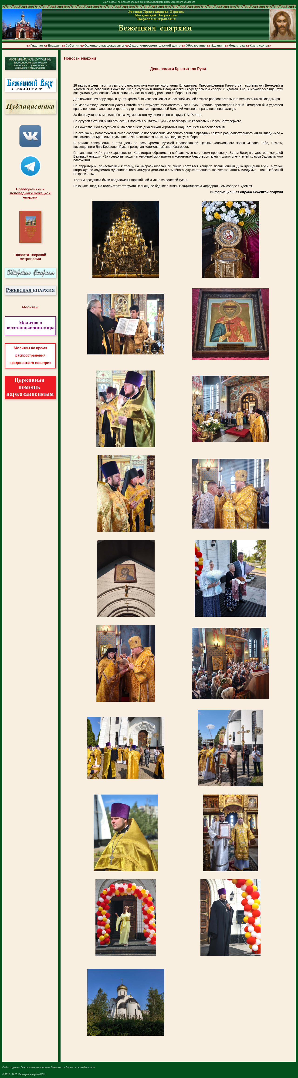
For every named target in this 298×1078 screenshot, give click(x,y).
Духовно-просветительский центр (154, 45)
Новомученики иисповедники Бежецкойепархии (30, 193)
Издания (217, 45)
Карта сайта (259, 45)
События (72, 45)
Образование (196, 45)
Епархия (54, 45)
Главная (36, 45)
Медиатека (237, 45)
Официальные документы (104, 45)
